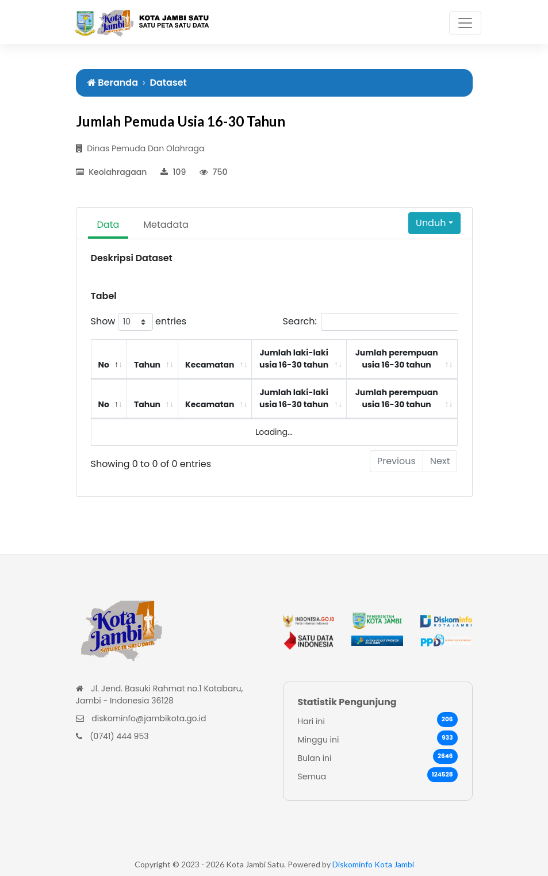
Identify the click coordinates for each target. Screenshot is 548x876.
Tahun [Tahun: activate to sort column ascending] (147, 364)
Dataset (168, 82)
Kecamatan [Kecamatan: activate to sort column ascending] (209, 364)
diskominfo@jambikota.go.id (148, 718)
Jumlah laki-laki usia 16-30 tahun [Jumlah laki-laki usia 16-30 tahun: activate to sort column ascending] (293, 358)
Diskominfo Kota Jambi (373, 864)
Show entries (139, 322)
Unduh (431, 222)
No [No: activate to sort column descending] (103, 364)
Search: (385, 322)
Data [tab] (108, 224)
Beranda (113, 82)
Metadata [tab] (166, 224)
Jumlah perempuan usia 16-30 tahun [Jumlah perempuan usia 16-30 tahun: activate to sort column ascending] (396, 358)
